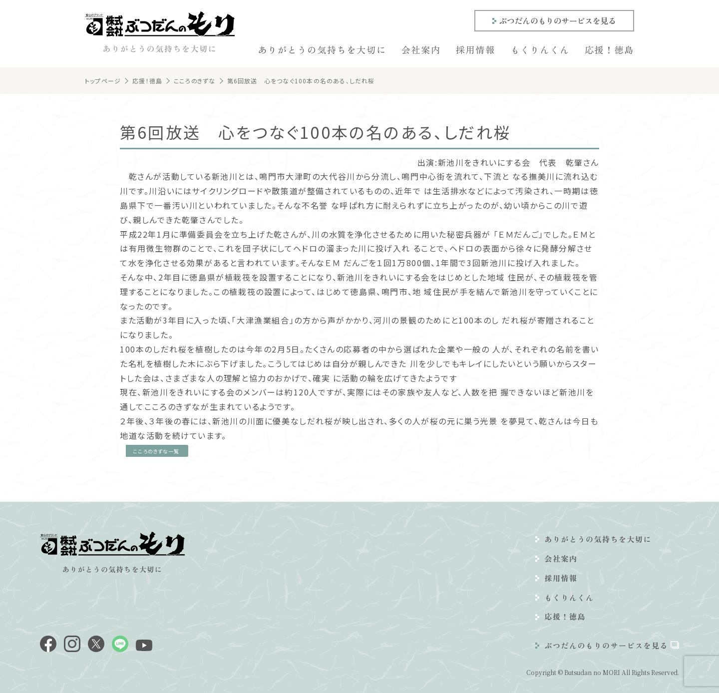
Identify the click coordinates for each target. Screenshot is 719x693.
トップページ (103, 80)
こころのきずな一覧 (156, 451)
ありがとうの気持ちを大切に (322, 49)
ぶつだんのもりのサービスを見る (557, 20)
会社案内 (421, 49)
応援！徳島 (609, 49)
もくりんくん (540, 49)
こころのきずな (194, 80)
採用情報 (475, 49)
